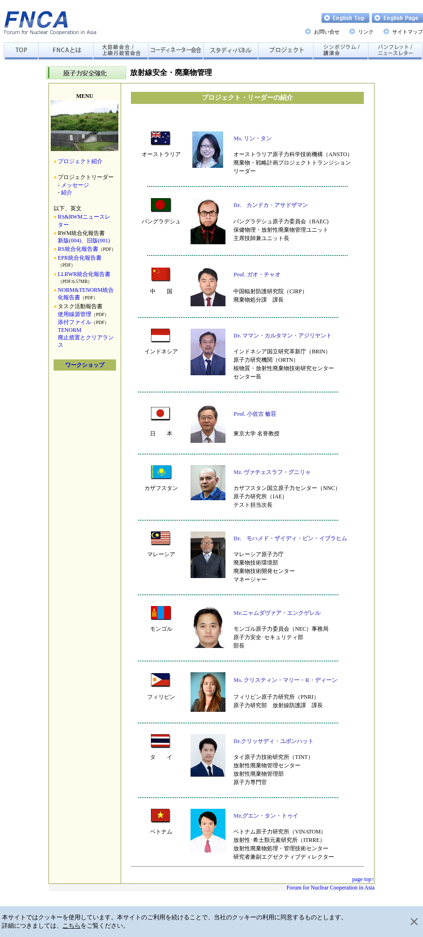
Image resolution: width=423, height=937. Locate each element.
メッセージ (75, 185)
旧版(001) (98, 240)
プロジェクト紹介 (80, 161)
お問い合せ (327, 31)
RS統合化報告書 (78, 249)
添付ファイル (74, 322)
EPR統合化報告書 (80, 258)
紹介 (66, 192)
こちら (71, 925)
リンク (366, 31)
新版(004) (69, 240)
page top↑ (363, 879)
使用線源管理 (74, 314)
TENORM (70, 330)
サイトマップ (407, 31)
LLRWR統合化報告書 (84, 274)
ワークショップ (84, 365)
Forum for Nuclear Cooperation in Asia (331, 887)
